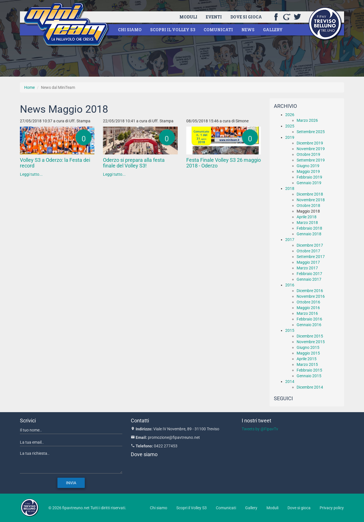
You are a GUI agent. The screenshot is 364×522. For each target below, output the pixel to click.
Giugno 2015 (308, 347)
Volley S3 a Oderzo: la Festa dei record (55, 163)
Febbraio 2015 (309, 370)
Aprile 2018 (307, 217)
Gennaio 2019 (309, 183)
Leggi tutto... (31, 174)
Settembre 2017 (311, 256)
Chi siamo (130, 29)
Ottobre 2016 (308, 302)
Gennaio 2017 (309, 279)
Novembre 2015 (311, 341)
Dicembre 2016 (310, 290)
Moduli (188, 17)
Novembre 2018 (311, 200)
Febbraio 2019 (309, 177)
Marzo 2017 (307, 268)
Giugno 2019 (308, 165)
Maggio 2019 (308, 171)
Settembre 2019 (311, 160)
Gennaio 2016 (309, 324)
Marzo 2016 (307, 313)
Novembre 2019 (311, 148)
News (248, 29)
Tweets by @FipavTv (260, 429)
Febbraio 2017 (309, 273)
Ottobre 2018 (308, 205)
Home (29, 87)
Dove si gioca (246, 17)
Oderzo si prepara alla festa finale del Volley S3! (134, 163)
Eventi (214, 17)
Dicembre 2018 (310, 194)
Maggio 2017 (308, 262)
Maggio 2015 (308, 353)
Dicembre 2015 (310, 336)
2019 (289, 137)
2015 (289, 330)
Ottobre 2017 (308, 251)
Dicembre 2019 (310, 143)
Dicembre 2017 (310, 245)
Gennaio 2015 (309, 376)
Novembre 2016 (311, 296)
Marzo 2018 (307, 222)
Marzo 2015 (307, 364)
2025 (289, 126)
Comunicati (218, 29)
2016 (289, 285)
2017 (289, 239)
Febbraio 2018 (309, 228)
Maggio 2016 (308, 307)
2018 (289, 188)
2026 (289, 114)
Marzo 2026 (307, 120)
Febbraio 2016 (309, 319)
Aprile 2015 (307, 359)
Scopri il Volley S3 (172, 29)
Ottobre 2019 (308, 154)
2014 (289, 381)
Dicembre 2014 (310, 387)
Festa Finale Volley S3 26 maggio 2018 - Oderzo (223, 163)
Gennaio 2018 (309, 234)
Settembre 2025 (311, 131)
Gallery (273, 29)
